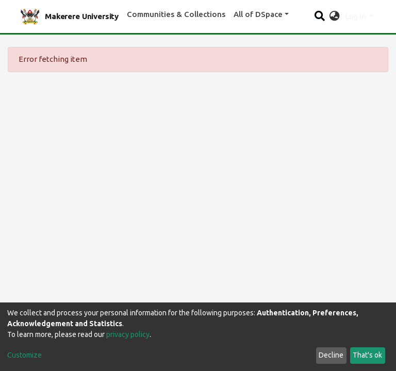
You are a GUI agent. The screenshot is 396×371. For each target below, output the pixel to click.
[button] (334, 17)
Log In (356, 16)
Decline (331, 355)
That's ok (367, 355)
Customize (24, 355)
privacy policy (128, 334)
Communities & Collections (176, 14)
